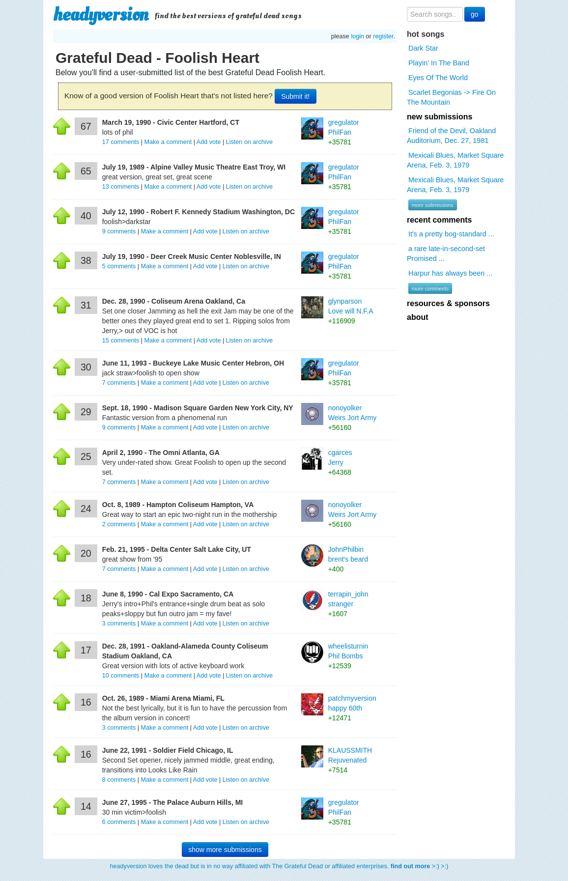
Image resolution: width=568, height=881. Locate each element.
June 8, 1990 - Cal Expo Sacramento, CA (168, 594)
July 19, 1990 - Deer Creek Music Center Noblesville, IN (191, 256)
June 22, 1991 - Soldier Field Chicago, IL (167, 750)
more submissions (433, 205)
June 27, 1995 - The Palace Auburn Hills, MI (172, 802)
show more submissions (224, 849)
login (357, 36)
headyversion (100, 14)
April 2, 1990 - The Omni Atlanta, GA (161, 452)
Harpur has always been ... (450, 273)
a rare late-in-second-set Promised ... (446, 253)
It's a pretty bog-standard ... (451, 234)
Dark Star (423, 48)
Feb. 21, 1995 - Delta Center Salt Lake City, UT (176, 549)
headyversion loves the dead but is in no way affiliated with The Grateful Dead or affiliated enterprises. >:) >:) (279, 866)
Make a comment (168, 142)
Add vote (209, 142)
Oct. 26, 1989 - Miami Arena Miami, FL (163, 698)
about (417, 317)
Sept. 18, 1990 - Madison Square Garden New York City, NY (197, 408)
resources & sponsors (448, 303)
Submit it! (295, 96)
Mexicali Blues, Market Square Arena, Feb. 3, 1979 (455, 160)
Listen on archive (249, 142)
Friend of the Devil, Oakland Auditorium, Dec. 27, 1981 (451, 135)
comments (121, 142)
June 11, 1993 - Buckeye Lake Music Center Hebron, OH (193, 363)
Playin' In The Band (438, 63)
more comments (430, 288)
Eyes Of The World (438, 78)
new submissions (439, 117)
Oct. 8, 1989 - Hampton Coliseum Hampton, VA (178, 505)
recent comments (439, 220)
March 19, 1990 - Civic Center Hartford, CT (170, 122)
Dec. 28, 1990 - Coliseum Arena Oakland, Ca (173, 301)
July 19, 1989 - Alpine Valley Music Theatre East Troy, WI (193, 167)
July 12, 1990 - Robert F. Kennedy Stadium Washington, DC (198, 212)
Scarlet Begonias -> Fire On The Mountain (451, 97)
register (383, 36)
